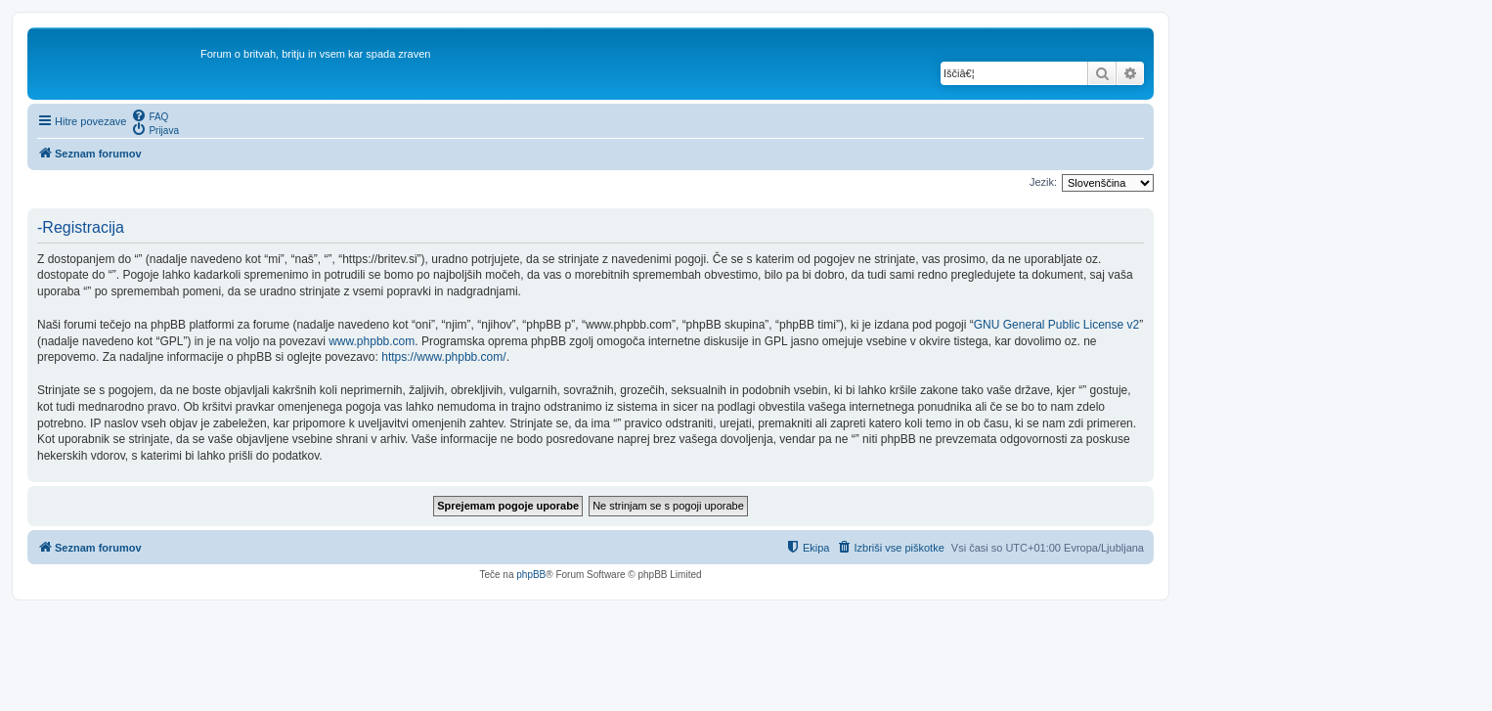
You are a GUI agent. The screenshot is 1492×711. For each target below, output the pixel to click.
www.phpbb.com (372, 341)
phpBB (531, 574)
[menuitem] (149, 115)
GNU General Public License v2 (1056, 325)
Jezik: (1043, 182)
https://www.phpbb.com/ (443, 357)
